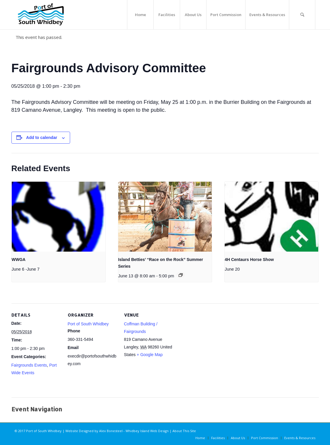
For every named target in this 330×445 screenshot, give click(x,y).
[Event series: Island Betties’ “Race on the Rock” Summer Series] (181, 275)
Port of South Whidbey (88, 324)
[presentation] (58, 217)
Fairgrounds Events (29, 365)
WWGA (19, 259)
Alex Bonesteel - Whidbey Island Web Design (134, 431)
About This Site (184, 431)
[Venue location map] (211, 343)
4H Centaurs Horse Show (249, 259)
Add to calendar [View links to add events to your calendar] (41, 137)
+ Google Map (150, 354)
